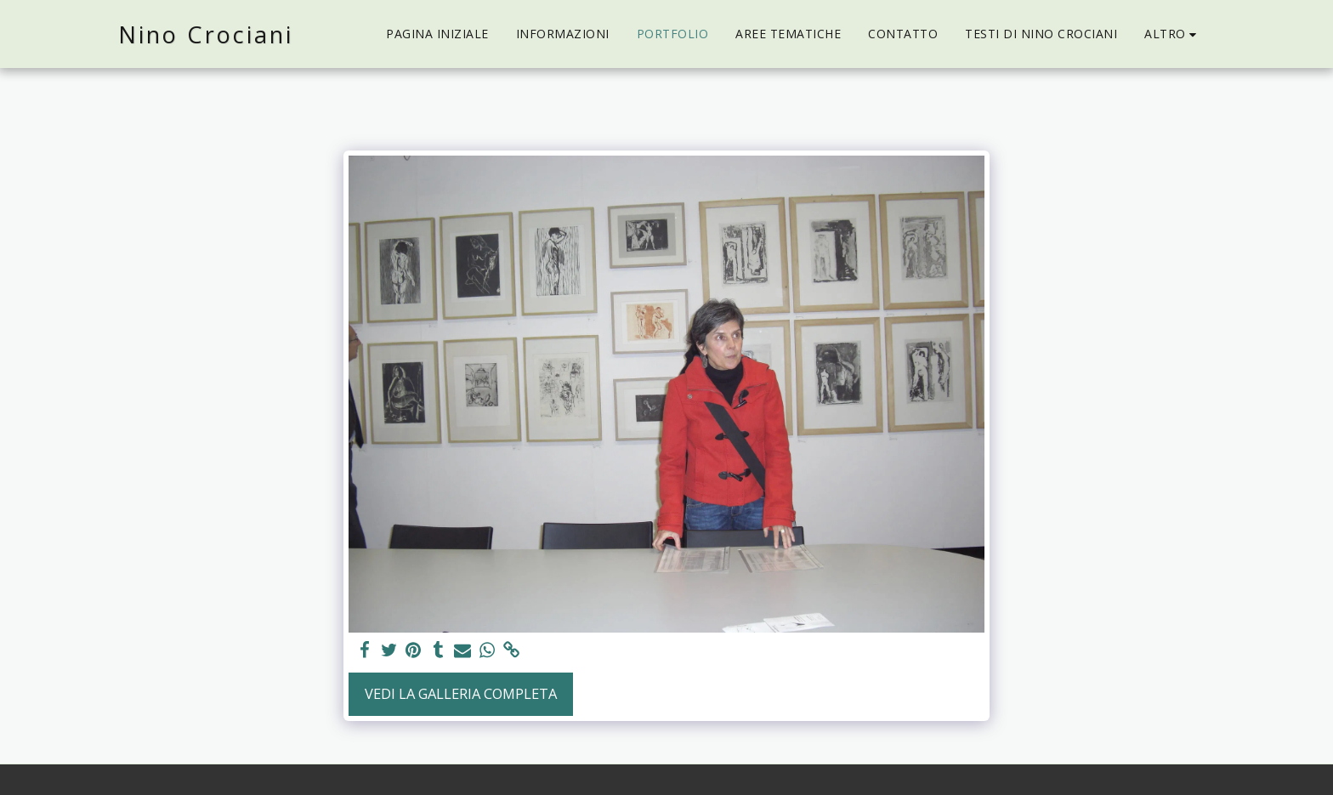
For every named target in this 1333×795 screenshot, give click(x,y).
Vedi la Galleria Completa (461, 693)
